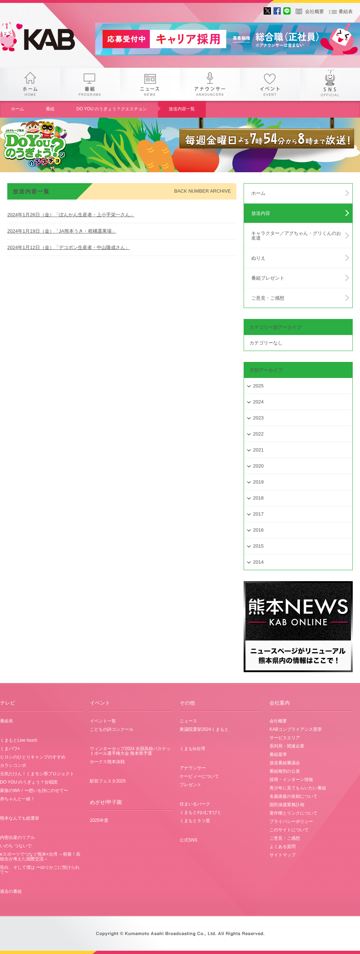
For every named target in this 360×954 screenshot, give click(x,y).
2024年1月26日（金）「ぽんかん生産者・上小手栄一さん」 (71, 214)
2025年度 (99, 820)
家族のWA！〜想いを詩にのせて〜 (34, 790)
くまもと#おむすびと (200, 812)
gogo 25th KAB (43, 38)
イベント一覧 (103, 721)
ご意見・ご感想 (267, 298)
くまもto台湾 (192, 748)
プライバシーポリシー (291, 821)
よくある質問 (282, 846)
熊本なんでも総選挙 (19, 818)
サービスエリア (284, 737)
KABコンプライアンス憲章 (295, 729)
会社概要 (314, 11)
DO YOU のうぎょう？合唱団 (28, 782)
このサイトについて (289, 829)
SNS (330, 84)
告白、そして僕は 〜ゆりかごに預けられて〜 (40, 870)
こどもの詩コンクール (111, 729)
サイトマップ (282, 855)
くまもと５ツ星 (195, 820)
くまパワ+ (10, 748)
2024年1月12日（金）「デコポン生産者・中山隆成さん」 (68, 247)
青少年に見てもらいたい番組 (297, 788)
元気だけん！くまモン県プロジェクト (37, 773)
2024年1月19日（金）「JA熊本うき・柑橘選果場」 (61, 231)
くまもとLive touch (18, 740)
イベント (270, 84)
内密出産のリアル (17, 837)
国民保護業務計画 (286, 804)
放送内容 (260, 213)
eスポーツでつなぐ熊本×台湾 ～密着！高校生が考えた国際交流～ (40, 857)
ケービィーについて (199, 776)
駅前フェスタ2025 (108, 781)
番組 (90, 84)
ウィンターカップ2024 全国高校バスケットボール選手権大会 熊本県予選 (130, 751)
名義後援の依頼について (293, 796)
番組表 (346, 11)
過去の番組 (11, 891)
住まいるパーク (195, 804)
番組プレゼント (267, 278)
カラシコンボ (13, 765)
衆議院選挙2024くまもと (204, 729)
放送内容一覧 (182, 108)
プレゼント (190, 784)
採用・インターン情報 (291, 779)
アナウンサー (210, 84)
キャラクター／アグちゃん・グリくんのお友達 (296, 235)
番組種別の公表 (284, 771)
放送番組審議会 (284, 762)
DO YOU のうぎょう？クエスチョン (111, 108)
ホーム (30, 84)
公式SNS (188, 840)
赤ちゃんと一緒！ (17, 798)
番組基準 (278, 754)
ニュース (150, 84)
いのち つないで (16, 845)
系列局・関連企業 (286, 746)
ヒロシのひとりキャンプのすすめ (32, 757)
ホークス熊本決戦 (107, 761)
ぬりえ (258, 258)
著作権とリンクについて (293, 813)
